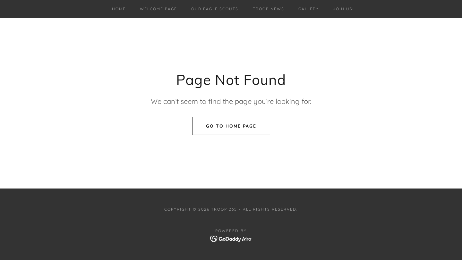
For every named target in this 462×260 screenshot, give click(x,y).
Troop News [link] (268, 8)
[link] (231, 238)
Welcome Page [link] (158, 8)
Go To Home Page (231, 126)
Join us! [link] (343, 8)
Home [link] (119, 8)
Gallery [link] (308, 8)
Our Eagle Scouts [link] (214, 8)
